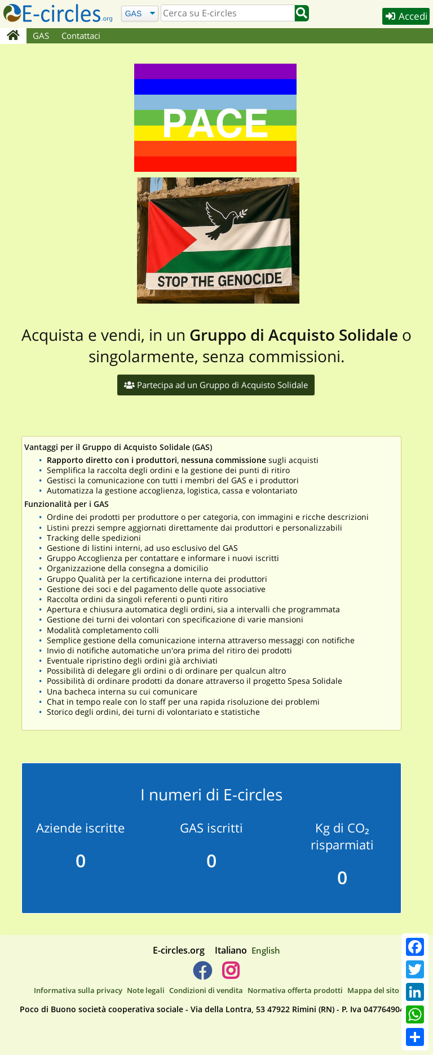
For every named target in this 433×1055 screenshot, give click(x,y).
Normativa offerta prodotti (295, 990)
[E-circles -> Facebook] (202, 975)
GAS (41, 35)
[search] (228, 13)
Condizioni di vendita (206, 990)
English (265, 950)
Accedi (406, 16)
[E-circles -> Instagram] (230, 975)
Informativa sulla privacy (78, 990)
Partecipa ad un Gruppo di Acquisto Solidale (216, 384)
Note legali (146, 990)
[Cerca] (139, 13)
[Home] (13, 36)
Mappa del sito (373, 990)
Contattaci (80, 35)
